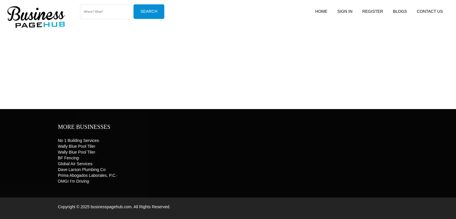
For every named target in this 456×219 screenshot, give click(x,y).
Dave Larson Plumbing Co (81, 169)
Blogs (400, 11)
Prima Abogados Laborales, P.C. (87, 175)
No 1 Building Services (78, 140)
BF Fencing (68, 158)
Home (321, 11)
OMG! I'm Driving (73, 181)
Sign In (344, 11)
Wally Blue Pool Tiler (76, 146)
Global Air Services (75, 163)
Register (372, 11)
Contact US (430, 11)
